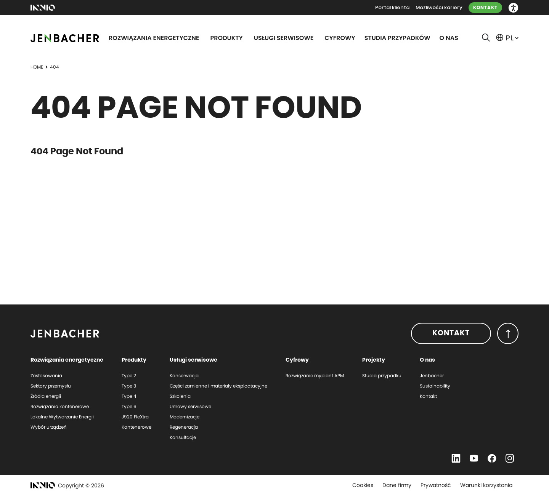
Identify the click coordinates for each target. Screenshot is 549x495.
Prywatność (436, 485)
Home (36, 67)
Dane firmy (396, 485)
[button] (513, 8)
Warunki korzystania (486, 485)
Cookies (362, 485)
